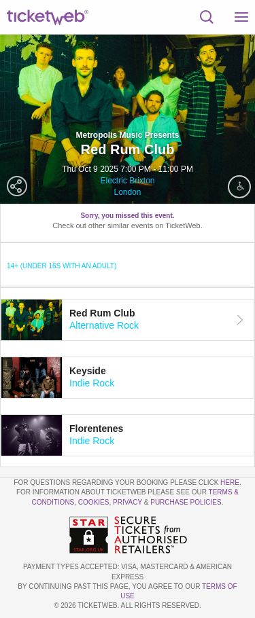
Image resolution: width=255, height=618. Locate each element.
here (229, 482)
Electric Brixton (127, 180)
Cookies (93, 502)
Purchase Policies (185, 502)
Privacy (127, 502)
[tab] (127, 320)
